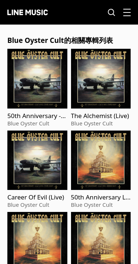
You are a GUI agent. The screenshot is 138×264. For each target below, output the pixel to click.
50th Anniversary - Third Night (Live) (36, 116)
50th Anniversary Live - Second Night (101, 197)
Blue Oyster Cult (28, 123)
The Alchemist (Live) (100, 116)
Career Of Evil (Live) (35, 197)
